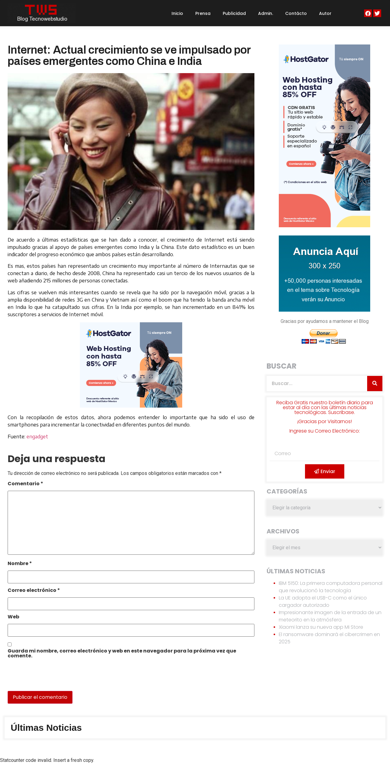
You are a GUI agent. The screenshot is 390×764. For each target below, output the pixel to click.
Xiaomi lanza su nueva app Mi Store (321, 627)
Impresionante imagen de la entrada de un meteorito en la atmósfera (330, 616)
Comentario (25, 484)
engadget (37, 436)
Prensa (203, 13)
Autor (325, 13)
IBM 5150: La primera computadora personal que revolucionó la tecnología (330, 587)
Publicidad (234, 13)
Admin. (265, 13)
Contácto (296, 13)
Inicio (177, 13)
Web (13, 617)
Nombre (20, 564)
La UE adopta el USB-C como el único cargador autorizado (323, 601)
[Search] (374, 383)
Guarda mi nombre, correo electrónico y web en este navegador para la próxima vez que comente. (122, 654)
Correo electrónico (34, 591)
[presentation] (49, 677)
